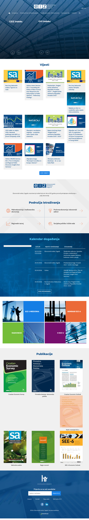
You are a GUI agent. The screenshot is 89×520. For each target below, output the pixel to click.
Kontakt (37, 500)
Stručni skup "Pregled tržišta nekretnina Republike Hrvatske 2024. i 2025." (72, 286)
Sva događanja (44, 294)
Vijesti (74, 13)
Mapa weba (46, 500)
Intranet (29, 500)
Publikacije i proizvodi (50, 13)
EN (85, 8)
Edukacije (65, 13)
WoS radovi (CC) (57, 500)
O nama (15, 13)
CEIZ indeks (15, 21)
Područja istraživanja (29, 13)
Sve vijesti (44, 173)
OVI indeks (44, 21)
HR (82, 8)
